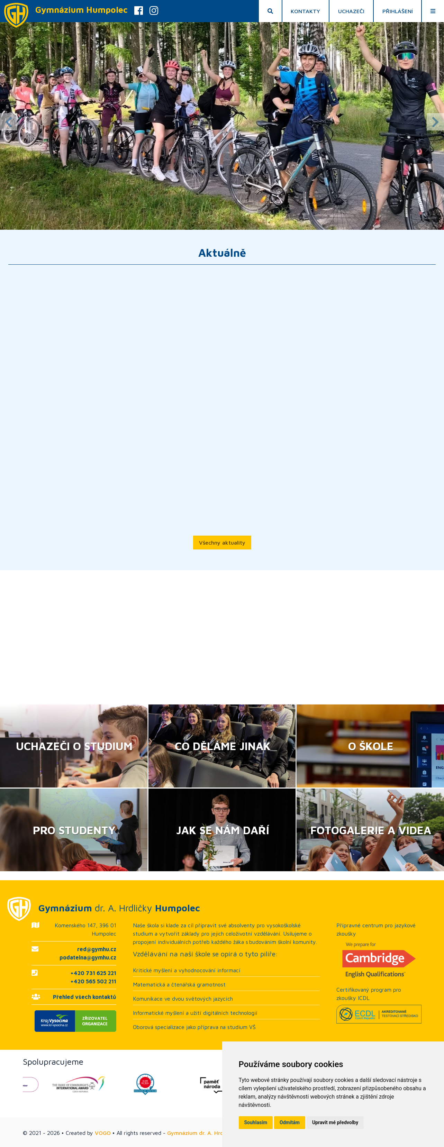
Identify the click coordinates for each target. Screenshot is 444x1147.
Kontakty (305, 11)
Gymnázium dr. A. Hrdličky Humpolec (214, 1133)
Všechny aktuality (222, 542)
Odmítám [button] (290, 1122)
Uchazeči (351, 11)
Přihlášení (397, 11)
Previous (8, 121)
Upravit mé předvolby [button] (335, 1122)
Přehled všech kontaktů (84, 997)
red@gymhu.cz (96, 949)
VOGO (103, 1133)
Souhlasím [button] (256, 1122)
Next (435, 121)
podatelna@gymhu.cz (88, 957)
